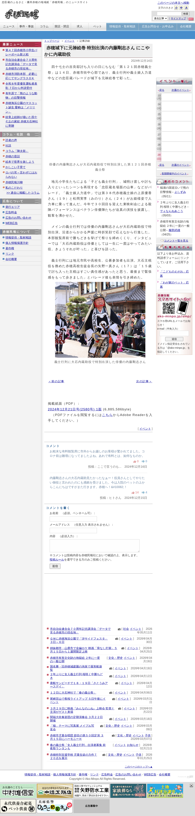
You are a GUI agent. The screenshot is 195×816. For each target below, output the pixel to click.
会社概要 (11, 259)
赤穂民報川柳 (14, 182)
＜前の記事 (56, 381)
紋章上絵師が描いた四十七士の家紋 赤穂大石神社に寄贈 (21, 121)
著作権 (9, 248)
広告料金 (11, 212)
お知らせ (132, 745)
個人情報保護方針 (17, 242)
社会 (126, 628)
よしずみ (180, 192)
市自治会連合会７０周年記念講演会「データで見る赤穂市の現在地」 (21, 64)
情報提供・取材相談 (18, 237)
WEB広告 (11, 223)
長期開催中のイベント (174, 173)
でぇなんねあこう (171, 211)
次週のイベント (181, 90)
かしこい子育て (15, 167)
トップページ (51, 40)
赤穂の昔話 (12, 156)
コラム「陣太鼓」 (17, 150)
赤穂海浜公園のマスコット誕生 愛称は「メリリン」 (21, 107)
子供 (148, 735)
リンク (9, 253)
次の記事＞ (144, 381)
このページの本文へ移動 (173, 2)
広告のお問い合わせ (18, 217)
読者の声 (11, 140)
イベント (69, 40)
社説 (8, 145)
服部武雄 (174, 230)
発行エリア (12, 206)
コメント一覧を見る (174, 240)
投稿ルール (57, 559)
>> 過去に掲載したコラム (23, 192)
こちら (107, 415)
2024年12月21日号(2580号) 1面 (75, 409)
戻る (161, 90)
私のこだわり (14, 187)
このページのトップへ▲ (139, 766)
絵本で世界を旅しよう (19, 161)
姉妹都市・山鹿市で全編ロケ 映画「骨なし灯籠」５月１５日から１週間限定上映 (83, 650)
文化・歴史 (115, 657)
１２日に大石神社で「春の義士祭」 (73, 692)
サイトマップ (178, 18)
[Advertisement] (98, 600)
